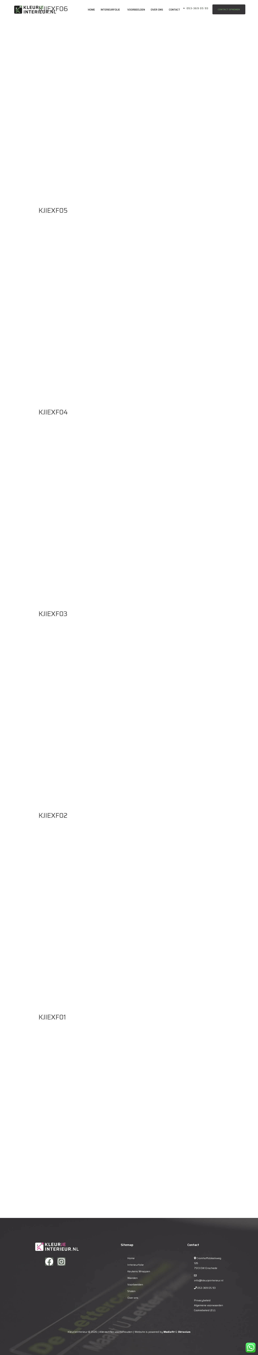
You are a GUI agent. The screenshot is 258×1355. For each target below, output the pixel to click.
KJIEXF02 (53, 815)
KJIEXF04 (53, 412)
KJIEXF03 (53, 614)
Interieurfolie (110, 10)
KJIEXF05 (53, 210)
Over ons (157, 10)
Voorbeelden (136, 10)
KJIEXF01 (52, 1017)
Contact (174, 10)
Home (91, 10)
